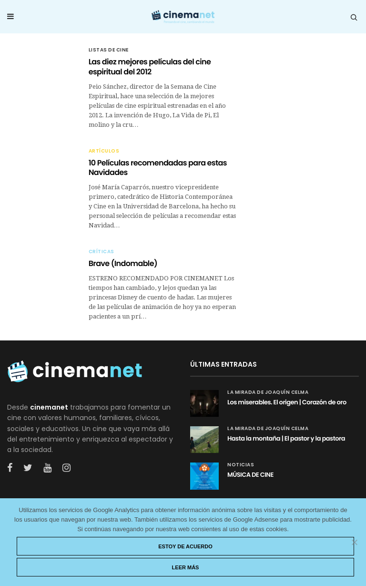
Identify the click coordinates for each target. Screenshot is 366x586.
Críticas (101, 251)
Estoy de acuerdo (185, 546)
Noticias (240, 465)
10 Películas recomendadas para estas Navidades (158, 167)
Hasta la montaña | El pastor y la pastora (286, 438)
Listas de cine (109, 50)
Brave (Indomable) (123, 263)
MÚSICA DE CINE (250, 474)
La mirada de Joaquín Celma (267, 392)
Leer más (185, 567)
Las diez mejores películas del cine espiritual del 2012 (150, 66)
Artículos (104, 151)
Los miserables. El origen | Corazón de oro (286, 402)
